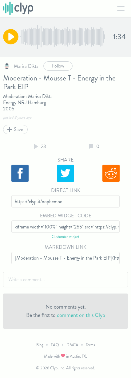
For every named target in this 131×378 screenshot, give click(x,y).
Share (65, 159)
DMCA (72, 345)
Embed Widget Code (65, 215)
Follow (58, 65)
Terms (90, 345)
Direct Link (65, 190)
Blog (39, 345)
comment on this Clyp (81, 315)
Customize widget (65, 237)
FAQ (55, 345)
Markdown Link (65, 247)
